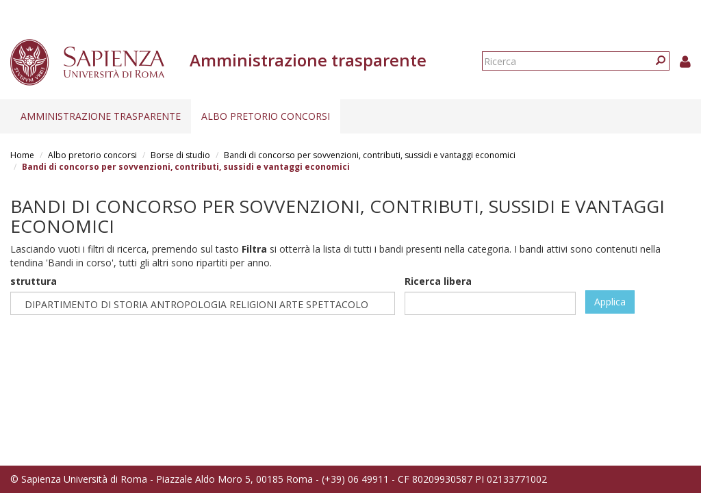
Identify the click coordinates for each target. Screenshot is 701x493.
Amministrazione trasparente (101, 116)
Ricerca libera (438, 281)
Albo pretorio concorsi (265, 116)
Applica (610, 301)
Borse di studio (180, 155)
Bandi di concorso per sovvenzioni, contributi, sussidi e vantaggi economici (369, 155)
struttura (33, 281)
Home (22, 155)
